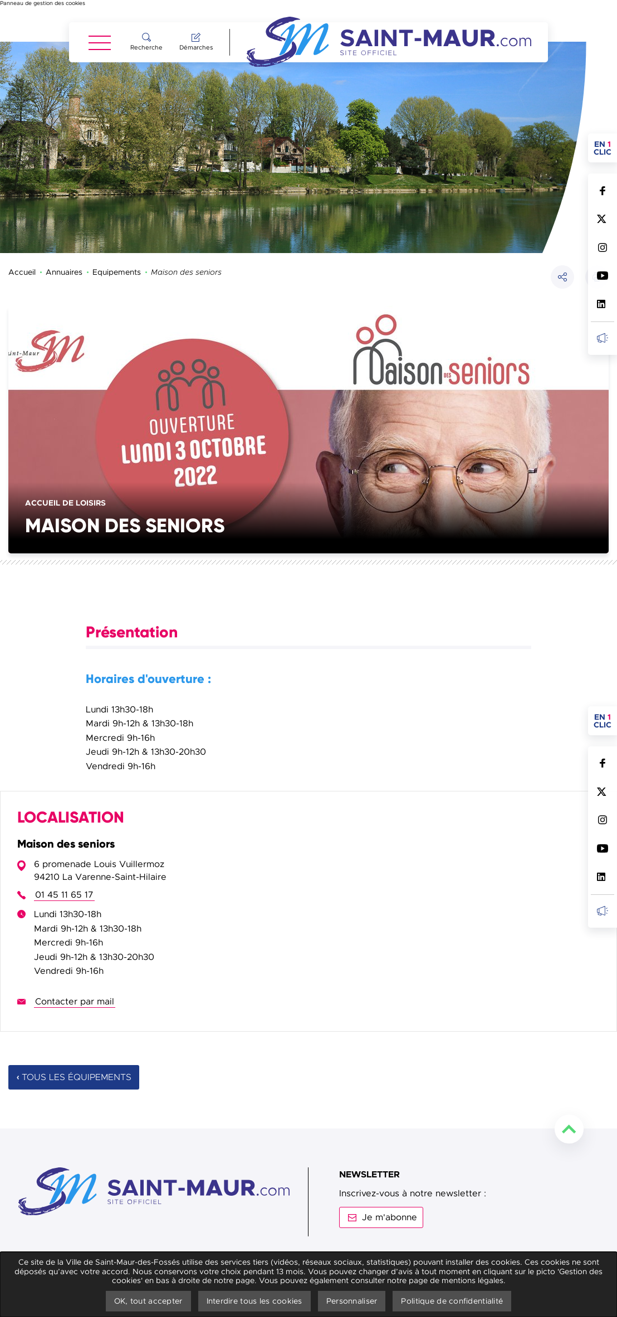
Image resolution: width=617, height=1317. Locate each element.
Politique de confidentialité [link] (452, 1301)
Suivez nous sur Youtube (602, 275)
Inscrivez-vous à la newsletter (602, 338)
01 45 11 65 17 (64, 853)
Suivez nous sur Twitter (602, 219)
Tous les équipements (76, 1035)
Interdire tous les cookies (254, 1301)
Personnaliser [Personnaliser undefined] (352, 1301)
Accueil (22, 230)
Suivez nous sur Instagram (602, 247)
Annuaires (64, 230)
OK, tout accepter (148, 1301)
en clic (605, 148)
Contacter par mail (74, 960)
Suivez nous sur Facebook (602, 190)
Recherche (146, 47)
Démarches (196, 47)
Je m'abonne (389, 1175)
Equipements (116, 230)
